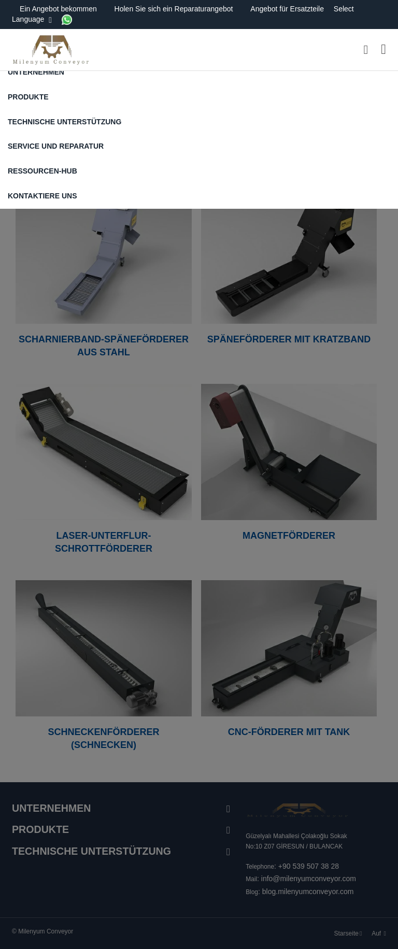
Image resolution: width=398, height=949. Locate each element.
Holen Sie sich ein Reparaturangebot (175, 9)
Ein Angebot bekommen (59, 9)
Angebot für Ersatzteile (288, 9)
